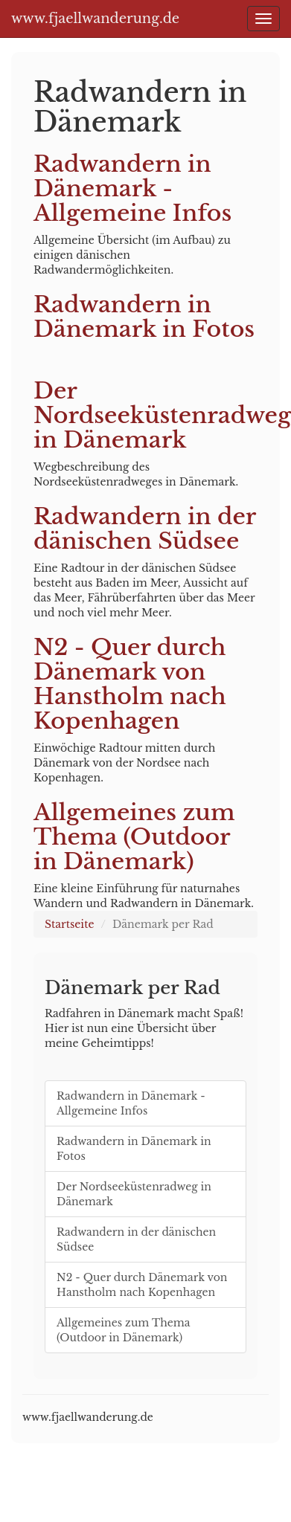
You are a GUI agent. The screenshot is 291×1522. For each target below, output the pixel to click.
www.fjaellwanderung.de (95, 18)
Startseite (69, 924)
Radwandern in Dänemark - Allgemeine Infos (132, 188)
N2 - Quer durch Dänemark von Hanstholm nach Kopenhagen (129, 684)
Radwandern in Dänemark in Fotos (144, 317)
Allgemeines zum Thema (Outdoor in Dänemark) (134, 837)
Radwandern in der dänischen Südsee (144, 529)
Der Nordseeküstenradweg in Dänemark (162, 415)
